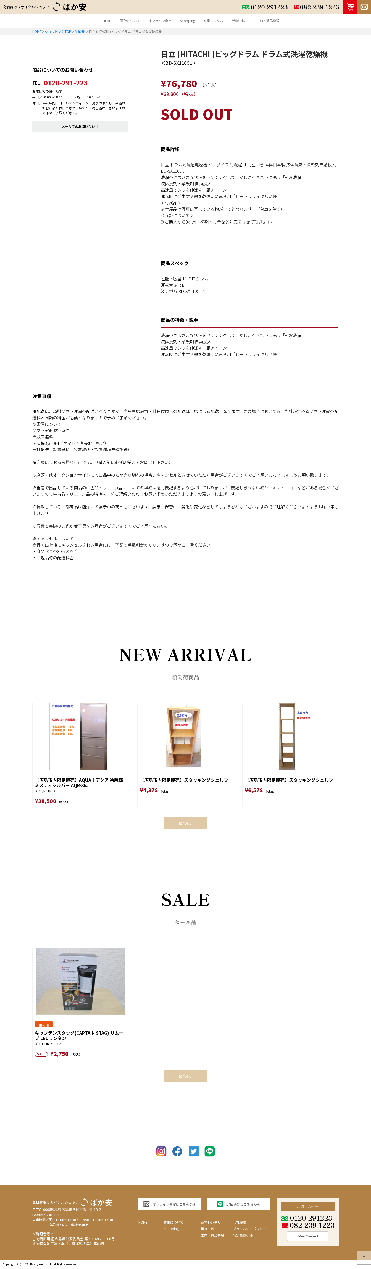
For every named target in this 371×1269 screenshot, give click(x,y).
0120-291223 (306, 1217)
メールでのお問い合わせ (80, 126)
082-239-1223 (308, 1225)
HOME (107, 20)
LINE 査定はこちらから (238, 1204)
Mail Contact (308, 1236)
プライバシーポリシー (249, 1228)
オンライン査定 (160, 20)
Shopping (187, 20)
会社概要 (239, 1222)
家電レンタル (213, 20)
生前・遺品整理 (268, 20)
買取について (130, 20)
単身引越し (239, 20)
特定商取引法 (243, 1235)
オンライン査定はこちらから (169, 1204)
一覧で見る (187, 823)
